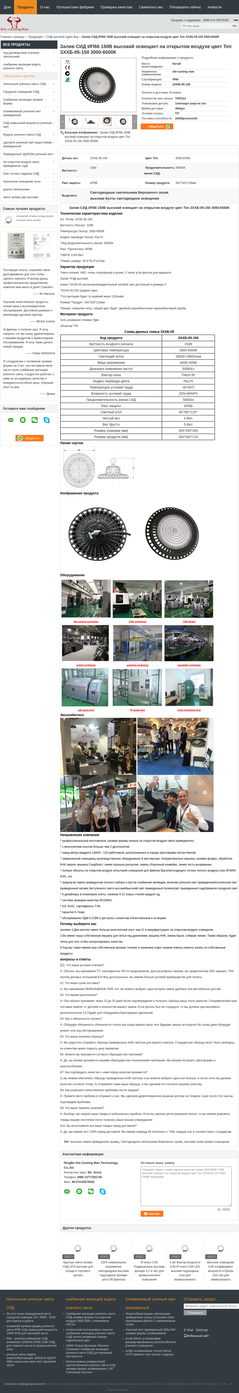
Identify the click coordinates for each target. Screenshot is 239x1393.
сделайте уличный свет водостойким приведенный (27, 144)
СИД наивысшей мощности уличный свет (27, 124)
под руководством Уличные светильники (21, 54)
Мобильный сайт (196, 1336)
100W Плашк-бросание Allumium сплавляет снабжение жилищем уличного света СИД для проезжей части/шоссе (89, 1351)
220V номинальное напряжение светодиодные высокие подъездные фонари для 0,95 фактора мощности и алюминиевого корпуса (113, 1275)
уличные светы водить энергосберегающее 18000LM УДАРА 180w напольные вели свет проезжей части (31, 1360)
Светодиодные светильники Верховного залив (151, 1141)
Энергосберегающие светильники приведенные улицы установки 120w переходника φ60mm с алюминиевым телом (150, 1319)
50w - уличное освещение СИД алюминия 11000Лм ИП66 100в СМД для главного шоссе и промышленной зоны (31, 1344)
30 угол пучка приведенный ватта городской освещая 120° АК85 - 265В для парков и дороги (30, 1317)
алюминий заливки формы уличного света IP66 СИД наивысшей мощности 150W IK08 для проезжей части (31, 1329)
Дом (7, 7)
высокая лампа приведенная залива (94, 1141)
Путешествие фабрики (75, 7)
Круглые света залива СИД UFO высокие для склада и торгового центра (78, 1269)
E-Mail (188, 1330)
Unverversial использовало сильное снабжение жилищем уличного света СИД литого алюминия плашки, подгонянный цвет (90, 1335)
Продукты (25, 7)
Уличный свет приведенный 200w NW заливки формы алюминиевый (150, 1331)
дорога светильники (16, 189)
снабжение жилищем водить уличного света (22, 66)
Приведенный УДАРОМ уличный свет (28, 154)
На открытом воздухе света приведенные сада (21, 163)
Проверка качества (116, 7)
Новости (215, 7)
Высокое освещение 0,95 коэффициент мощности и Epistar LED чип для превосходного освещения (220, 1273)
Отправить (195, 1312)
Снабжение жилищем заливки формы (23, 101)
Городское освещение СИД (21, 92)
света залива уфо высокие (20, 197)
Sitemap (201, 1330)
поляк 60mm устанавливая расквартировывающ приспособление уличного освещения (150, 1342)
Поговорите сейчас (185, 7)
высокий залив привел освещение (206, 1141)
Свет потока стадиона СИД (21, 173)
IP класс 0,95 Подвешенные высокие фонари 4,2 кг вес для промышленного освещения (149, 1271)
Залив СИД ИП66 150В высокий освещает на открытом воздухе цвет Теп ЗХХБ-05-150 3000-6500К (97, 137)
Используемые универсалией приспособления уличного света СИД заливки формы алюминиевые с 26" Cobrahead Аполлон (90, 1367)
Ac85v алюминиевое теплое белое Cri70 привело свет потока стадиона (149, 1352)
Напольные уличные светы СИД (24, 84)
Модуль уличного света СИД (22, 134)
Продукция (35, 37)
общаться (159, 126)
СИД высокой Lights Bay (62, 37)
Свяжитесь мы (151, 7)
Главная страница (12, 37)
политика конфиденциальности (25, 1384)
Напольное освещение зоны (21, 181)
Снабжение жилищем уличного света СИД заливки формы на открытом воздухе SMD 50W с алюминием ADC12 (90, 1319)
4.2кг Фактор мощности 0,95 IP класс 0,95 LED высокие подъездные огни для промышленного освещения (184, 1273)
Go (234, 26)
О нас (45, 7)
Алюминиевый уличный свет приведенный (22, 113)
